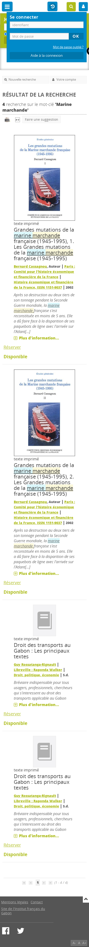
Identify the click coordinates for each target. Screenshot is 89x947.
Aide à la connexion (47, 55)
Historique (52, 6)
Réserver (12, 347)
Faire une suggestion (41, 119)
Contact (37, 902)
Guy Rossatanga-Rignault (35, 664)
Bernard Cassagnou (30, 266)
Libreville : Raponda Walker (38, 669)
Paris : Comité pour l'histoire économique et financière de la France (44, 271)
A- (74, 943)
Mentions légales (14, 902)
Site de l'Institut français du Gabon (23, 910)
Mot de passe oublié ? (68, 47)
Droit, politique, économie (36, 675)
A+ (84, 943)
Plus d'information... (39, 338)
